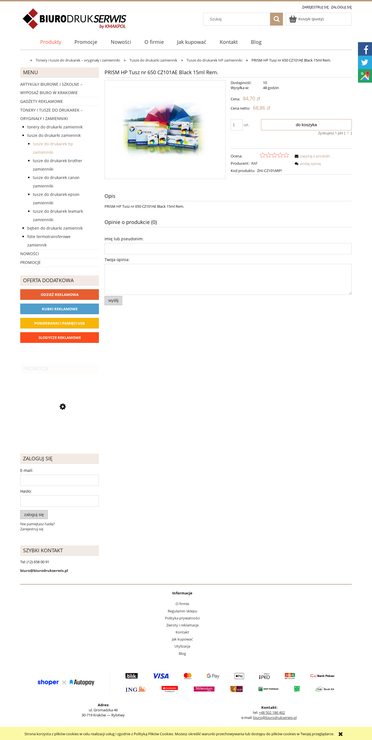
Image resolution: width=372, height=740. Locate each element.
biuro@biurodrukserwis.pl (275, 717)
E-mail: (26, 470)
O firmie (182, 603)
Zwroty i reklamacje (182, 625)
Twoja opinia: (117, 259)
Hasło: (26, 491)
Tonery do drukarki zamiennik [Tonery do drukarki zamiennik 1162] (55, 127)
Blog (182, 653)
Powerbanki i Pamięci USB (59, 323)
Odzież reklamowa (60, 294)
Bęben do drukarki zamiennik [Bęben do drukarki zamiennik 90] (55, 228)
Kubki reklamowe (60, 308)
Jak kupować (182, 639)
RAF (254, 163)
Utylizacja (182, 646)
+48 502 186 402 (272, 712)
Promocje (30, 262)
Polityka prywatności (182, 618)
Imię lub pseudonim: (124, 238)
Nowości (29, 253)
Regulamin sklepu (182, 611)
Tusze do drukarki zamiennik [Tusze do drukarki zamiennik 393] (54, 135)
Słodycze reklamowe (59, 337)
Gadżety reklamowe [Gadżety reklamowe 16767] (41, 101)
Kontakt (182, 632)
